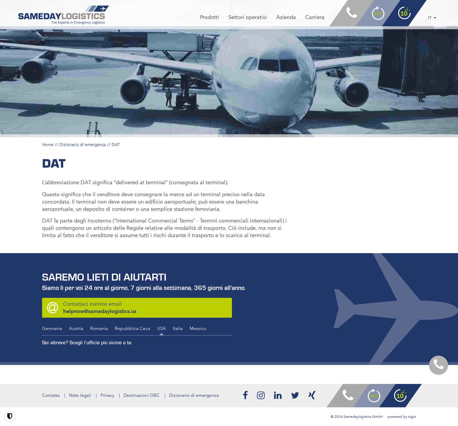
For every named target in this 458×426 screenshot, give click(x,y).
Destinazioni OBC (142, 395)
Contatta (51, 395)
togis (412, 417)
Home (47, 144)
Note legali (80, 395)
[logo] (63, 15)
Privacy (107, 395)
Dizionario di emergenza (82, 144)
